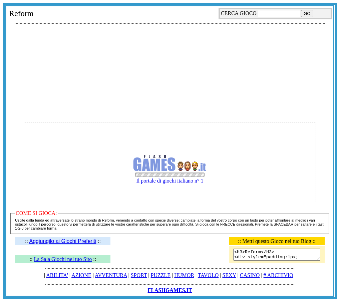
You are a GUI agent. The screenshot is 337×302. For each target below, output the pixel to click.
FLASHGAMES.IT (170, 290)
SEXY (229, 275)
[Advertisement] (170, 73)
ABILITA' (57, 275)
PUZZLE (161, 275)
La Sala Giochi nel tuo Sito (63, 259)
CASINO (250, 275)
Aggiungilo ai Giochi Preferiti (62, 241)
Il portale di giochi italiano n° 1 (170, 175)
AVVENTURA (111, 275)
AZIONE (81, 275)
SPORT (139, 275)
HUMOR (184, 275)
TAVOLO (208, 275)
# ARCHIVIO (278, 275)
